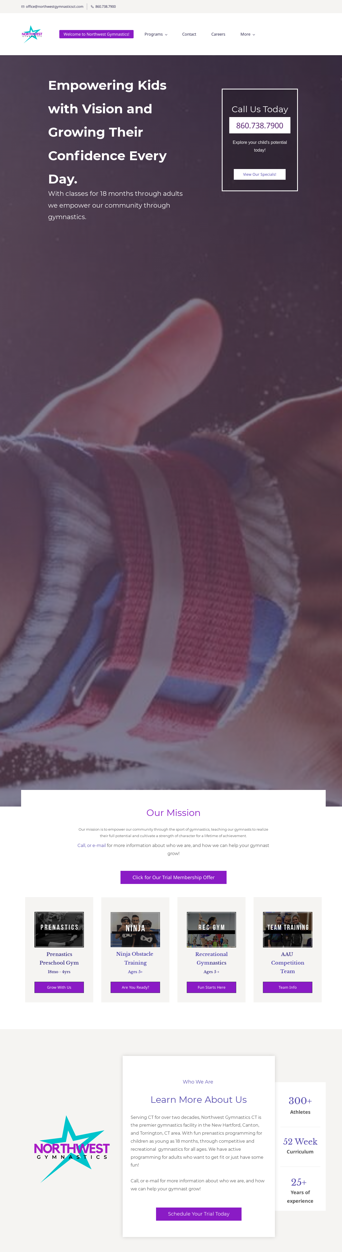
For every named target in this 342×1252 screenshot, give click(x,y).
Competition (287, 963)
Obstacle (142, 954)
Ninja (123, 954)
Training (135, 963)
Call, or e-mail (91, 845)
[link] (72, 1106)
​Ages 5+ (135, 972)
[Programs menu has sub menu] (157, 34)
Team (287, 972)
